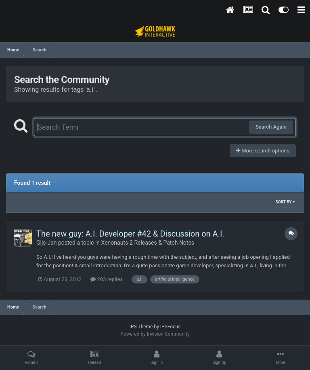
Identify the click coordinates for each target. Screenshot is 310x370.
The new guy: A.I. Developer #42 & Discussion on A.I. (130, 234)
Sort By (285, 202)
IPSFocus (170, 327)
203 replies (106, 279)
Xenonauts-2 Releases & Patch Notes (148, 242)
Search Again (271, 127)
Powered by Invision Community (155, 334)
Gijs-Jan (46, 242)
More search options (262, 151)
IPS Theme (141, 327)
